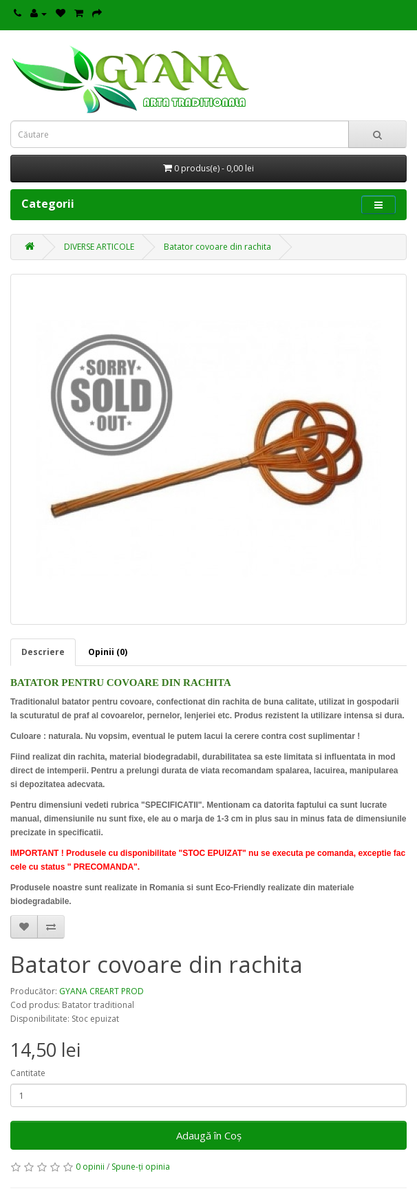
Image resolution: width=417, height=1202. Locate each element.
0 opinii (90, 1166)
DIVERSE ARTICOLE (99, 247)
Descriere (43, 652)
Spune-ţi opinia (140, 1166)
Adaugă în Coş (209, 1135)
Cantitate (27, 1073)
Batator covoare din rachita (217, 247)
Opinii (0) (107, 652)
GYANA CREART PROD (101, 991)
